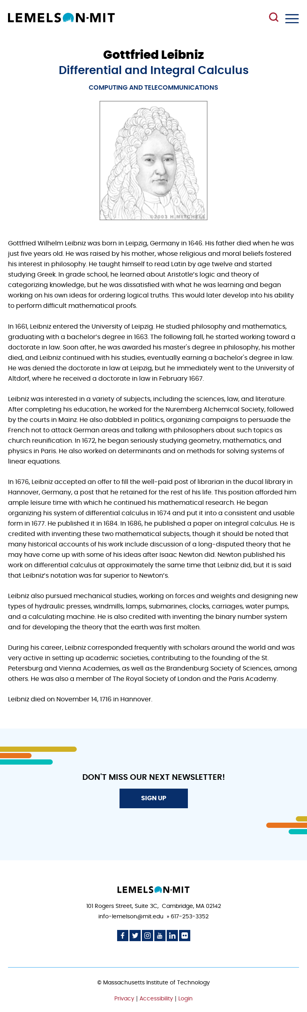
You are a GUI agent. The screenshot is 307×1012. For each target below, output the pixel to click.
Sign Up (153, 798)
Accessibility (156, 999)
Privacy (124, 999)
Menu (292, 18)
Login (185, 999)
